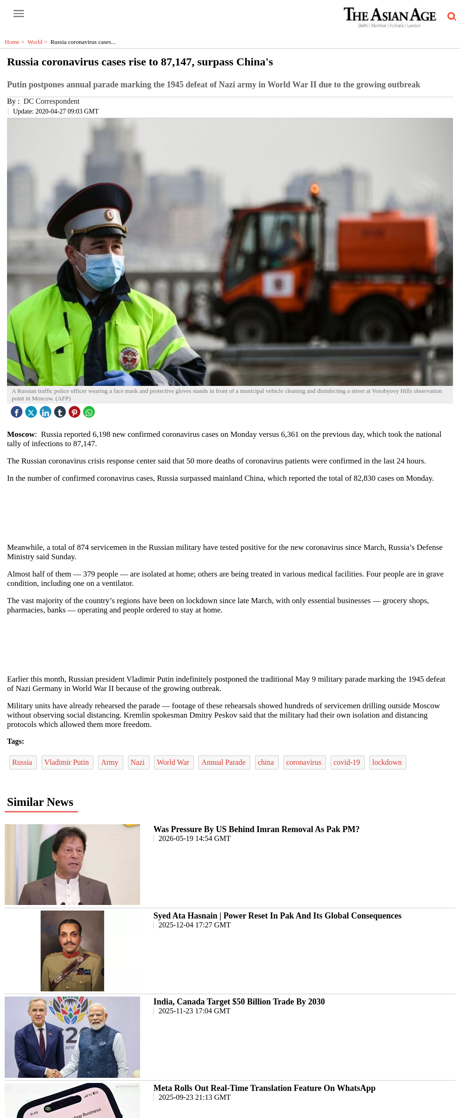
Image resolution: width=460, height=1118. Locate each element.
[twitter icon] (32, 409)
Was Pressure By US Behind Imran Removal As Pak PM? (256, 829)
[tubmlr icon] (61, 409)
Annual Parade (224, 762)
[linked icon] (46, 409)
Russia (23, 762)
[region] (233, 512)
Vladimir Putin (67, 762)
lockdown (387, 762)
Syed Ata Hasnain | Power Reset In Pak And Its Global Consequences (277, 915)
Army (110, 762)
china (267, 762)
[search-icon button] (450, 17)
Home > (16, 41)
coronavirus (305, 762)
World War (174, 762)
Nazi (139, 762)
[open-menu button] (19, 14)
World (39, 41)
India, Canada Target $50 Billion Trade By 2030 (239, 1001)
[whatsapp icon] (90, 409)
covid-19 (347, 762)
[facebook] (17, 409)
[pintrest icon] (75, 409)
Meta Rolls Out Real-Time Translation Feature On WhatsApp (264, 1088)
